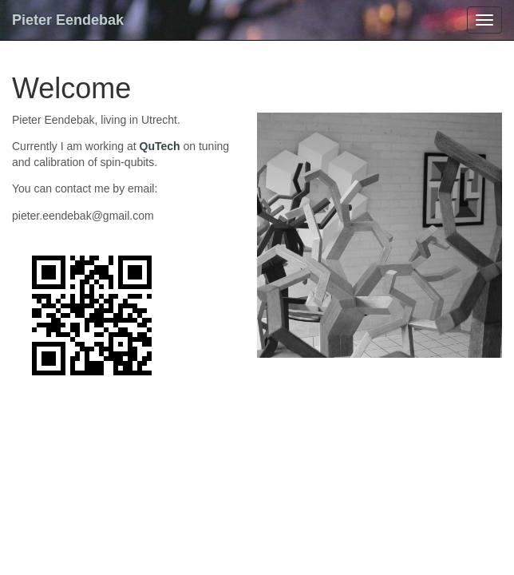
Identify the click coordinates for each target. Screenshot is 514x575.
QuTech (160, 146)
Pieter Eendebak (68, 20)
